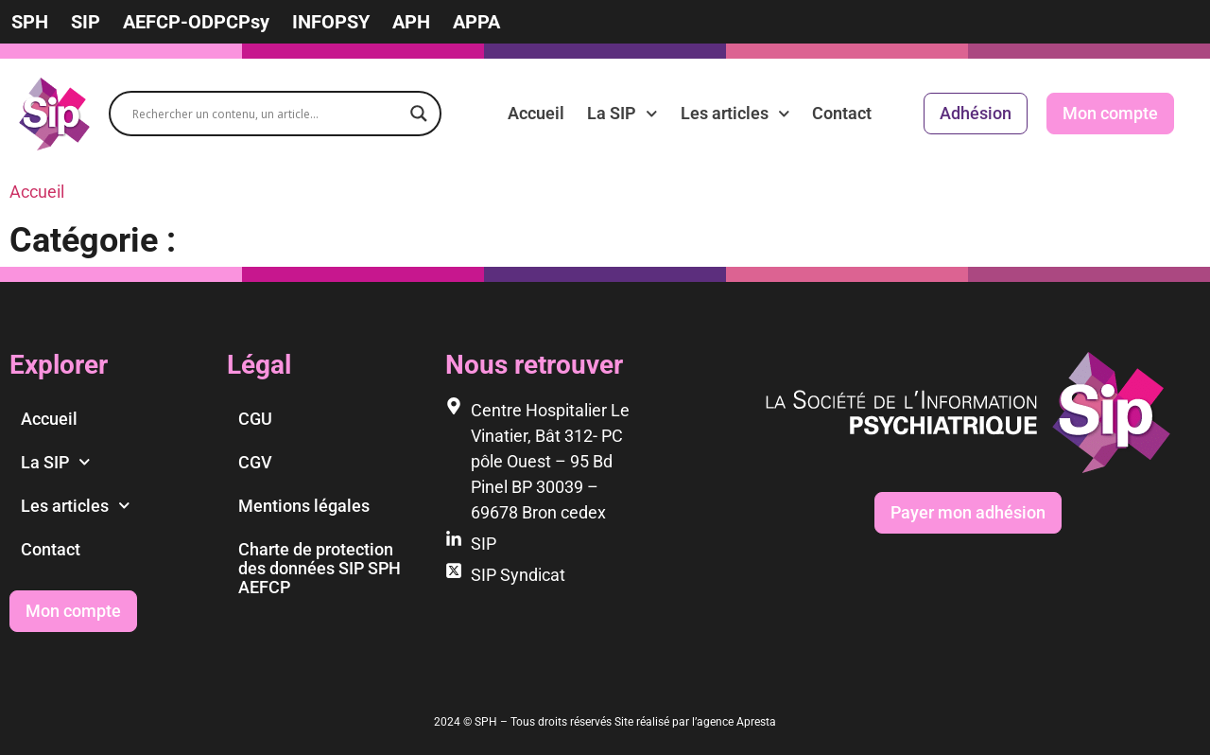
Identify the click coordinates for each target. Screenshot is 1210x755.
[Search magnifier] (419, 113)
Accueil (536, 113)
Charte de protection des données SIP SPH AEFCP (319, 568)
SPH (29, 21)
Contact (842, 113)
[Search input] (266, 113)
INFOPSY (331, 21)
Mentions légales (304, 506)
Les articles (735, 113)
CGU (255, 419)
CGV (255, 462)
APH (411, 21)
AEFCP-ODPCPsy (196, 21)
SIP (85, 21)
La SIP (622, 113)
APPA (476, 21)
